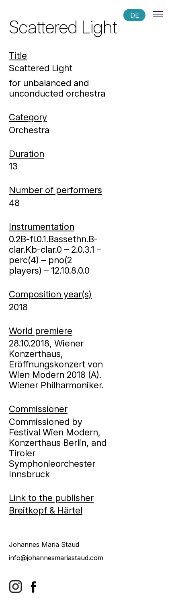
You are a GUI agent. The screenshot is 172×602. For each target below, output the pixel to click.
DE (134, 15)
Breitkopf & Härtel (45, 510)
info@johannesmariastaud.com (56, 558)
